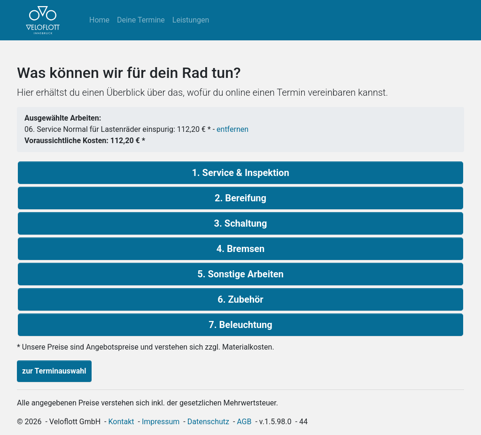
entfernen (232, 129)
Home (99, 19)
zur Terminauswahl (54, 370)
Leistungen (190, 19)
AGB (244, 421)
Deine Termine (141, 19)
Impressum (161, 421)
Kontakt (121, 421)
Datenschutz (208, 421)
